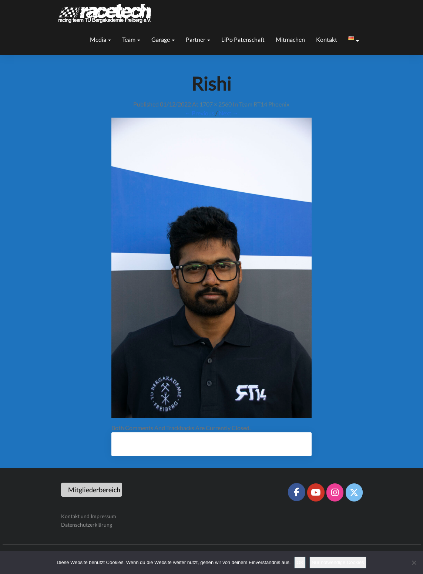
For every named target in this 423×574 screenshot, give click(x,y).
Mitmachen (290, 39)
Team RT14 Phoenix (264, 104)
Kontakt (326, 39)
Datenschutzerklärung (86, 524)
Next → (228, 113)
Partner (198, 39)
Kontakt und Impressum (88, 516)
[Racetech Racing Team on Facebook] (296, 492)
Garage (163, 39)
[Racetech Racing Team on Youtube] (315, 492)
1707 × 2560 (215, 104)
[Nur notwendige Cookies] (413, 562)
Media (100, 39)
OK (299, 562)
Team (131, 39)
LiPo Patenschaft (243, 39)
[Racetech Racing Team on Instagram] (334, 492)
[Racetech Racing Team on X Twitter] (354, 492)
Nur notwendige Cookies (338, 562)
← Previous (199, 113)
